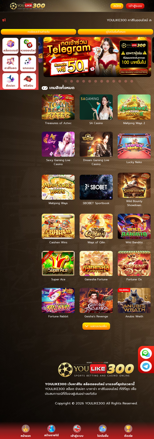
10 (120, 89)
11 (126, 89)
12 (132, 89)
